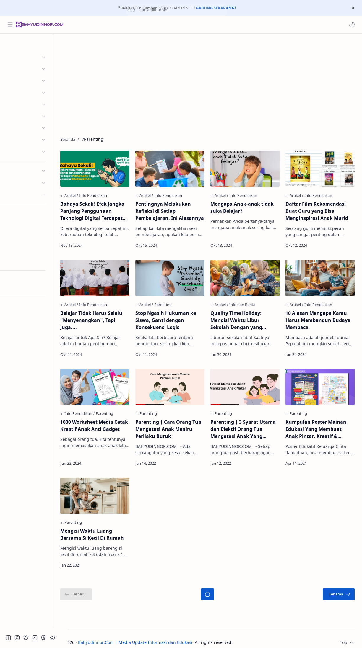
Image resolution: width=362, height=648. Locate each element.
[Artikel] (86, 194)
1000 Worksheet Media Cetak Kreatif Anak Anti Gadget (103, 423)
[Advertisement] (215, 83)
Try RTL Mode (19, 288)
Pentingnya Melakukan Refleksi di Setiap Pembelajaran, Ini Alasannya (174, 209)
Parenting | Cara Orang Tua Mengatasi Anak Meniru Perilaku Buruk (174, 423)
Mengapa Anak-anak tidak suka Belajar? (249, 206)
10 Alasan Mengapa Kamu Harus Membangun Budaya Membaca (321, 317)
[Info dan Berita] (250, 301)
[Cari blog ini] (123, 24)
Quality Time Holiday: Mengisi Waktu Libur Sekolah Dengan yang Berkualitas (244, 317)
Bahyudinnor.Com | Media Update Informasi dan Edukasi (150, 635)
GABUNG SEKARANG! (216, 8)
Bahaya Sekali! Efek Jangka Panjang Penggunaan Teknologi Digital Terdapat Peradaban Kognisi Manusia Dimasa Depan (107, 209)
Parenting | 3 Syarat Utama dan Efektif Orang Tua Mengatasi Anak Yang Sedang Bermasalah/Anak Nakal (250, 423)
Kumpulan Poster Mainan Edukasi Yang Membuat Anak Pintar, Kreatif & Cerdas (319, 423)
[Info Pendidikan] (108, 194)
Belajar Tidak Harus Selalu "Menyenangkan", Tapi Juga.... (106, 317)
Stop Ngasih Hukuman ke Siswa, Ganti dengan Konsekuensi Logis (177, 317)
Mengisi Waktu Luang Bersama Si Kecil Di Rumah (107, 527)
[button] (351, 24)
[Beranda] (214, 587)
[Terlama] (339, 587)
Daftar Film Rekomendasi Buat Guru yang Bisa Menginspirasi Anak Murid (320, 209)
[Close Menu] (353, 8)
